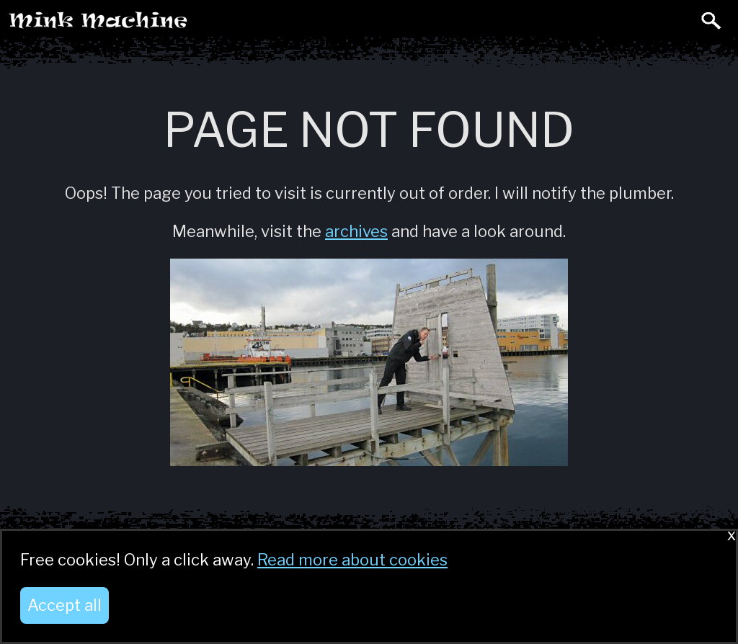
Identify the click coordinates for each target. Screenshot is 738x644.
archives (356, 231)
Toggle (679, 20)
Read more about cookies (352, 559)
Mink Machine (156, 24)
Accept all (64, 605)
